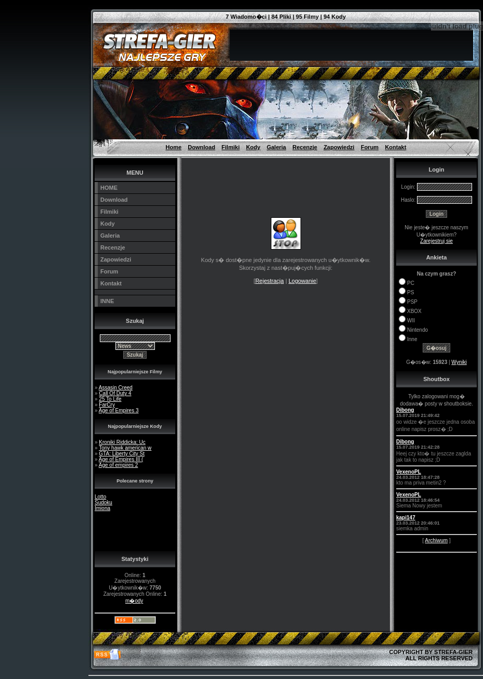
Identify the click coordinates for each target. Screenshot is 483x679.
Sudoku (103, 502)
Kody (253, 147)
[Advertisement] (41, 23)
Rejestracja (269, 281)
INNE (107, 301)
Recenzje (304, 147)
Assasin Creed (116, 387)
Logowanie (302, 281)
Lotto (100, 497)
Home (174, 147)
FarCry (107, 405)
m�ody (134, 601)
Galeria (276, 147)
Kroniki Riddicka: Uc (122, 442)
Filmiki (230, 147)
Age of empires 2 (118, 465)
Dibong (405, 410)
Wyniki (458, 362)
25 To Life (110, 399)
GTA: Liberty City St (122, 453)
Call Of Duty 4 (115, 393)
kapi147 (405, 517)
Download (201, 147)
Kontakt (395, 147)
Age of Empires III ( (121, 459)
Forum (369, 147)
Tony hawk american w (125, 448)
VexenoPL (408, 472)
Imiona (102, 508)
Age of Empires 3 (119, 410)
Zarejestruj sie (436, 241)
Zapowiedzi (338, 147)
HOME (109, 188)
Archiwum (436, 540)
